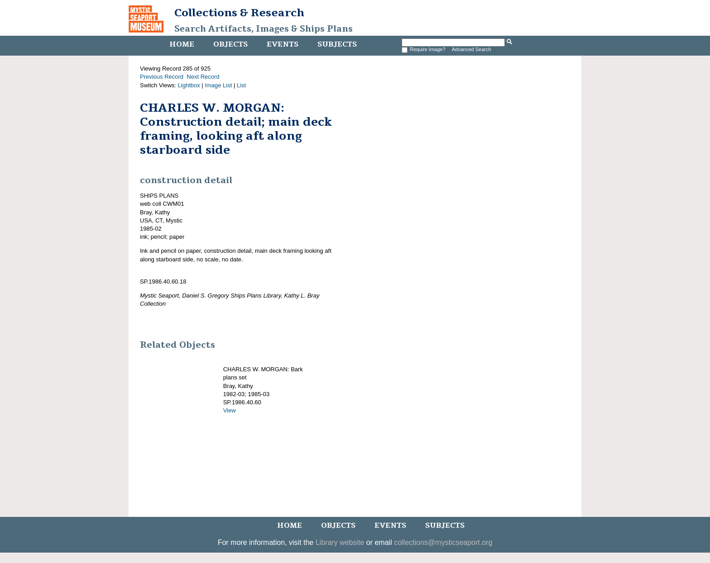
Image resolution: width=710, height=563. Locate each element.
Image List (218, 85)
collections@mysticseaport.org (443, 542)
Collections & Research (239, 12)
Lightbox (189, 85)
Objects (230, 44)
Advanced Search (471, 49)
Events (282, 44)
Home (181, 44)
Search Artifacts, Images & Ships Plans (263, 29)
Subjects (337, 44)
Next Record (203, 76)
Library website (340, 542)
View (229, 410)
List (241, 85)
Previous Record (161, 76)
